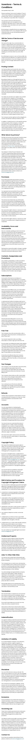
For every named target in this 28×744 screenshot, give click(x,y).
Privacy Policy (11, 146)
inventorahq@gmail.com (7, 172)
